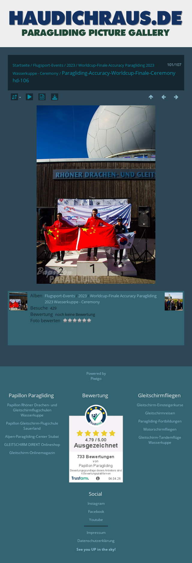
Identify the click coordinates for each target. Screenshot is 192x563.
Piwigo (96, 378)
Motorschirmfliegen (159, 429)
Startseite (21, 65)
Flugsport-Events (48, 65)
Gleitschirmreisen (160, 413)
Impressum (96, 532)
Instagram (96, 503)
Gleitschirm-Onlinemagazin (32, 452)
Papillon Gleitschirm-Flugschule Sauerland (32, 426)
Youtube (96, 519)
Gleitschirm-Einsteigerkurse (160, 404)
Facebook (96, 511)
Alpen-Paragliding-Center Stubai (32, 436)
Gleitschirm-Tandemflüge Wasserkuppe (160, 440)
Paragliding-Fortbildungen (160, 421)
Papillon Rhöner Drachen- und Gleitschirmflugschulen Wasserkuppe (32, 410)
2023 (71, 65)
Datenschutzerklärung (96, 540)
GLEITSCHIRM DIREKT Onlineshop (32, 444)
